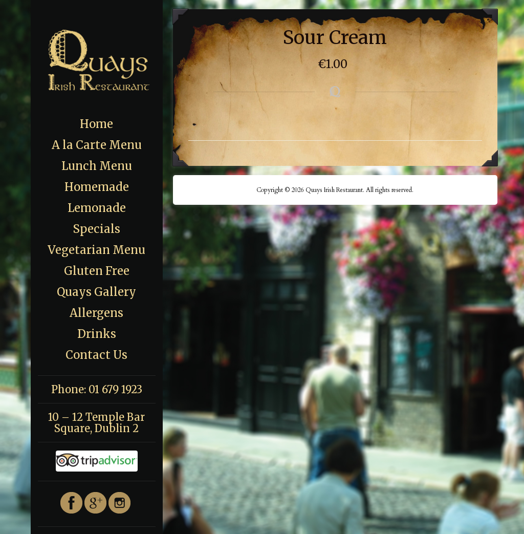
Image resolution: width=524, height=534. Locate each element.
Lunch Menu (96, 166)
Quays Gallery (96, 292)
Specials (96, 229)
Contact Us (96, 355)
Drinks (96, 334)
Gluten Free (96, 271)
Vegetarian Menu (96, 250)
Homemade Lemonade (96, 197)
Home (96, 124)
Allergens (96, 313)
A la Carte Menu (97, 145)
